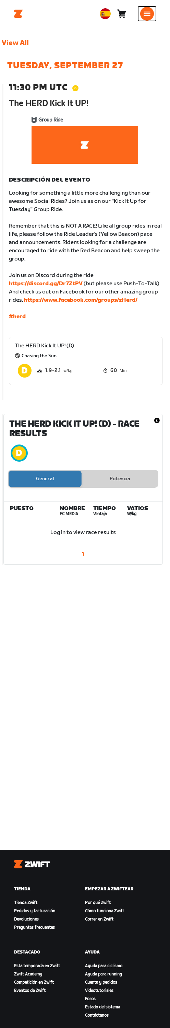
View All (15, 43)
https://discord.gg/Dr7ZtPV (46, 283)
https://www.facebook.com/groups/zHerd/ (80, 300)
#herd (17, 316)
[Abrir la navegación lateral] (147, 14)
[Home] (18, 13)
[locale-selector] (105, 13)
